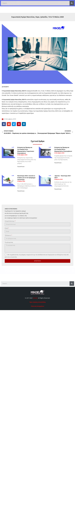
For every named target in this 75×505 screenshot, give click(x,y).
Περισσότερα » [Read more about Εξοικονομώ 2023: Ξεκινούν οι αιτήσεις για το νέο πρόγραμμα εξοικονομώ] (21, 191)
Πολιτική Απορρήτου (37, 306)
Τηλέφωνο (8, 235)
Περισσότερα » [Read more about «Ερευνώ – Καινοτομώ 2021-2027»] (58, 189)
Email (6, 228)
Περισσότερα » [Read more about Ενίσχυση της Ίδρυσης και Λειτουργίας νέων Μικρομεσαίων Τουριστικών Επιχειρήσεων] (21, 166)
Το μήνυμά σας (9, 242)
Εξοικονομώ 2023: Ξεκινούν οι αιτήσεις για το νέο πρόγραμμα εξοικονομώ (26, 177)
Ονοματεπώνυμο (10, 221)
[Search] (72, 283)
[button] (39, 5)
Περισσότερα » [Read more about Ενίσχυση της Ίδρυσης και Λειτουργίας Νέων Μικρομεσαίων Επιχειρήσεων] (58, 162)
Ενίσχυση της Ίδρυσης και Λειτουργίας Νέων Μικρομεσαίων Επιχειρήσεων (63, 149)
